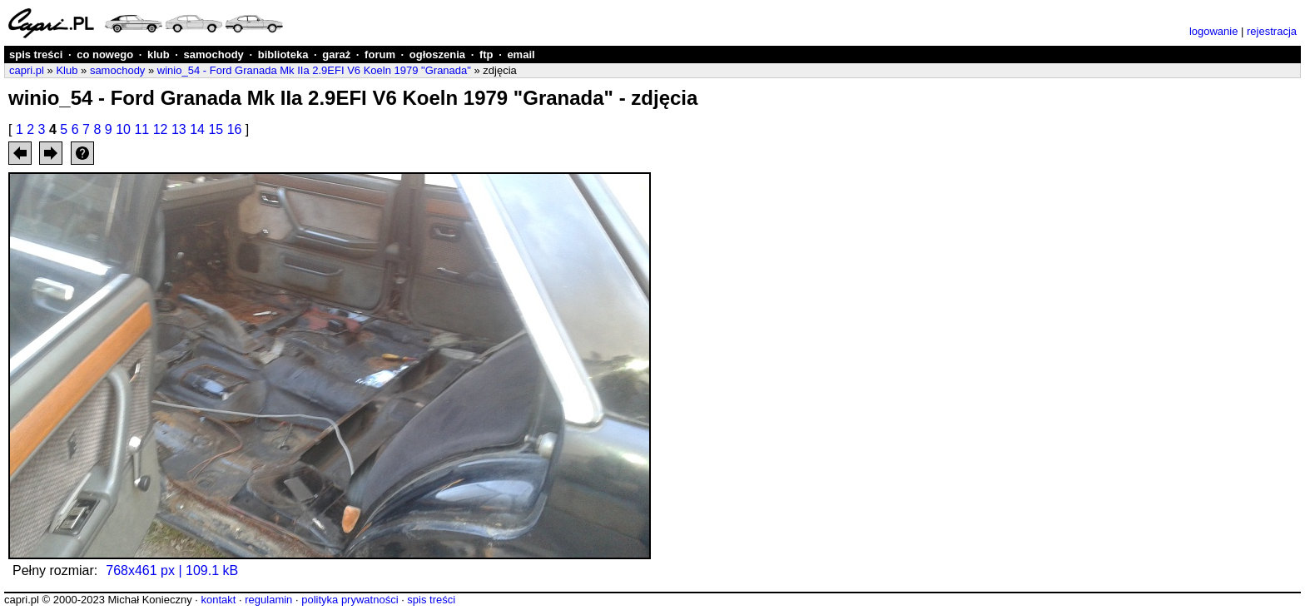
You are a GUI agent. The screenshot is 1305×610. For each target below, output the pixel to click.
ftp (486, 54)
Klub (66, 70)
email (520, 54)
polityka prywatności (349, 599)
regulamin (268, 599)
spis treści (35, 54)
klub (158, 54)
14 (197, 129)
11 (141, 129)
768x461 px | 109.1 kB (172, 570)
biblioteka (283, 54)
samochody (214, 54)
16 (234, 129)
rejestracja (1272, 31)
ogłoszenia (437, 54)
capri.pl (26, 70)
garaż (336, 54)
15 (215, 129)
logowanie (1213, 31)
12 (160, 129)
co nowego (105, 54)
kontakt (218, 599)
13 (178, 129)
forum (380, 54)
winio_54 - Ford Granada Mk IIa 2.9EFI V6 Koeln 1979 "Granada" (314, 70)
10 (123, 129)
